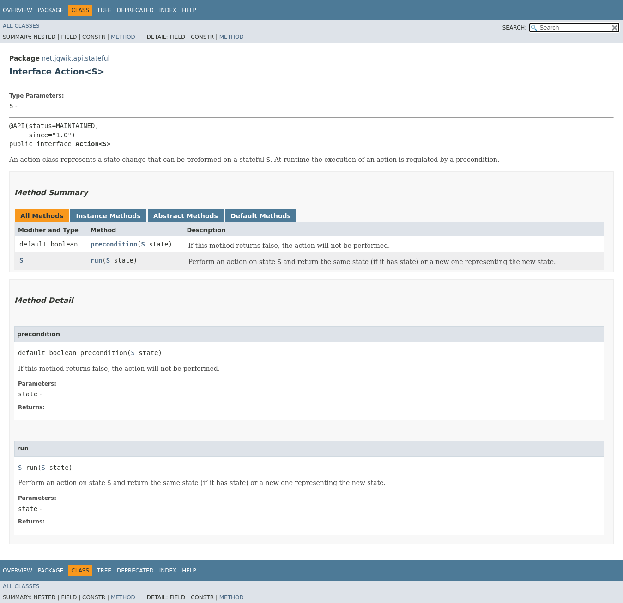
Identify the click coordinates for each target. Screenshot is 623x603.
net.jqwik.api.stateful (75, 58)
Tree (104, 10)
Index (168, 10)
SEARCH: (514, 28)
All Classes (21, 26)
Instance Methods (108, 216)
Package (50, 10)
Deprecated (135, 10)
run (96, 260)
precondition (114, 244)
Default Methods (260, 216)
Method (123, 37)
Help (189, 10)
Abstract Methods (185, 216)
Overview (17, 10)
